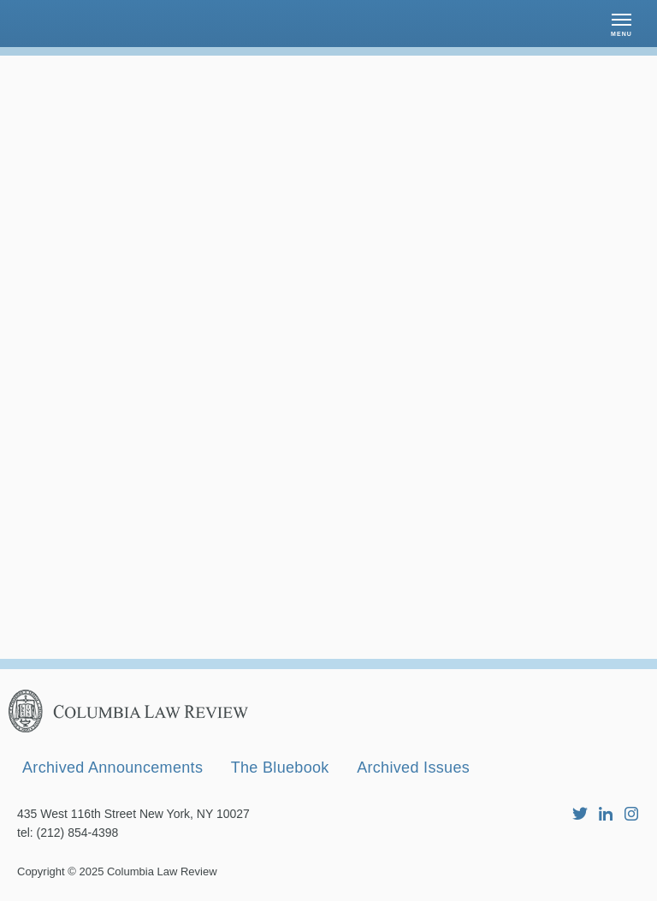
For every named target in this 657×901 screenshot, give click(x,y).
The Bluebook (280, 767)
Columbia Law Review (162, 871)
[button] (621, 23)
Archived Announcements (112, 767)
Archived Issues (413, 767)
